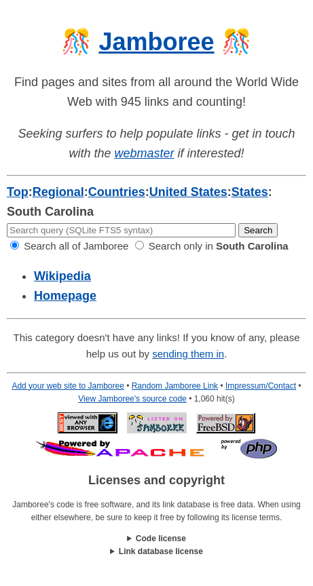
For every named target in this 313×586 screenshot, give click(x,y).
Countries (116, 192)
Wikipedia (62, 276)
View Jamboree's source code (132, 399)
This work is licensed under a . (156, 551)
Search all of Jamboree (69, 246)
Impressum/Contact (260, 386)
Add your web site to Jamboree (68, 386)
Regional (58, 192)
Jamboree (156, 42)
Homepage (65, 295)
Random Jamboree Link (175, 386)
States (250, 192)
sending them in (188, 353)
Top (18, 192)
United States (188, 192)
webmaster (144, 153)
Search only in (212, 246)
